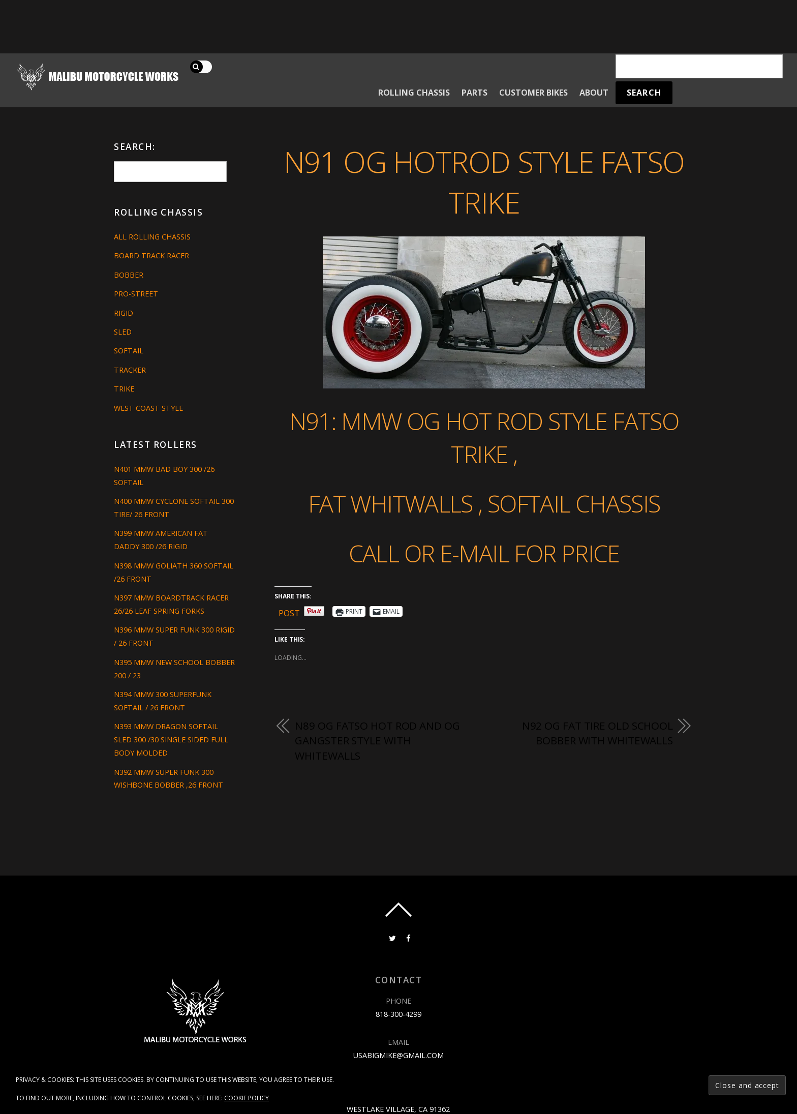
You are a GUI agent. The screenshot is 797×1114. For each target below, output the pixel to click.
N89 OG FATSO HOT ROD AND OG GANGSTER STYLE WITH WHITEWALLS (377, 740)
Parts (474, 92)
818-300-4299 (398, 1014)
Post (289, 611)
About (593, 92)
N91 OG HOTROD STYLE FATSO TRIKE (484, 182)
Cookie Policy (246, 1098)
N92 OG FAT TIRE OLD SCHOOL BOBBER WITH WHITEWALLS (597, 733)
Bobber (128, 275)
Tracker (130, 370)
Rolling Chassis (414, 92)
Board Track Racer (151, 255)
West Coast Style (148, 408)
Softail (128, 350)
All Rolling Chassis (152, 237)
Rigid (123, 313)
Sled (123, 332)
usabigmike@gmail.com (398, 1055)
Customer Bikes (533, 92)
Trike (124, 389)
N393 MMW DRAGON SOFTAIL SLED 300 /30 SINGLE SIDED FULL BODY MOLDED (171, 739)
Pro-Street (136, 293)
